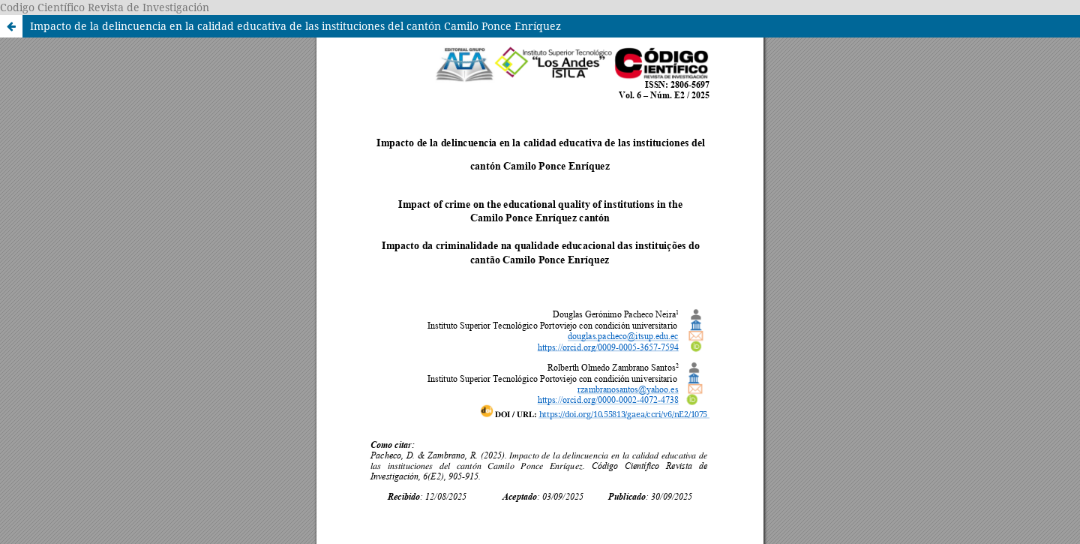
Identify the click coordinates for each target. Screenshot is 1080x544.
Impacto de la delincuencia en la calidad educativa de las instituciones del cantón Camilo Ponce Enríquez (295, 26)
